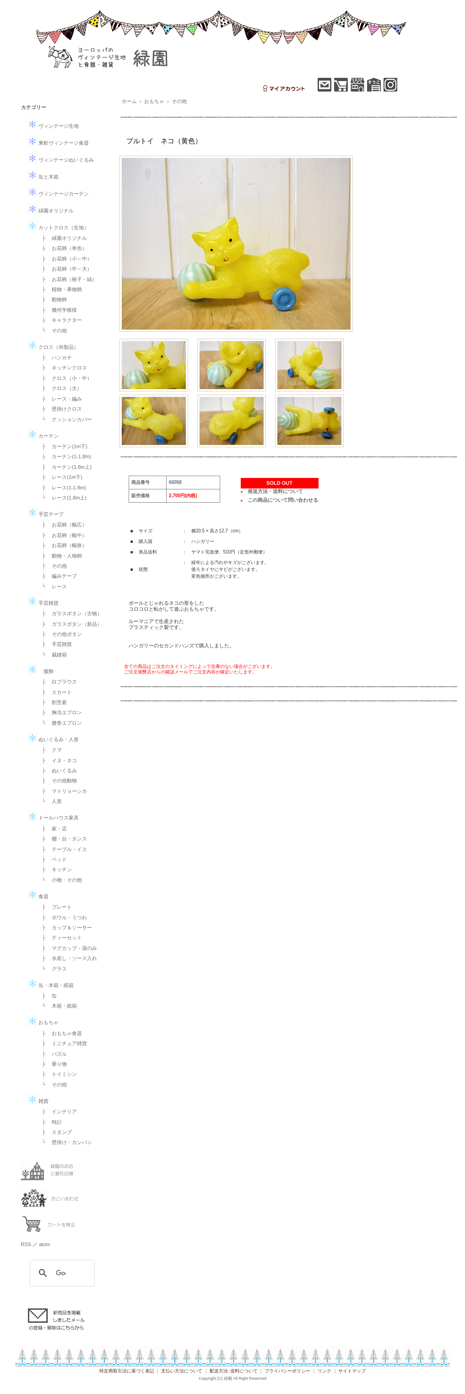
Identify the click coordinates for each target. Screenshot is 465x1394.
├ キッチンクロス (62, 367)
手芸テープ (46, 514)
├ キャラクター (59, 320)
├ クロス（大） (59, 388)
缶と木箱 (43, 176)
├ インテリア (57, 1111)
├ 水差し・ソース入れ (67, 958)
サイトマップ (352, 1370)
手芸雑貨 (43, 603)
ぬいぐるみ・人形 (53, 739)
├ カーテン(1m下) (62, 446)
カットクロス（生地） (58, 227)
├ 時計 (49, 1122)
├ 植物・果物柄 (59, 289)
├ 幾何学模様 (57, 310)
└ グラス (52, 968)
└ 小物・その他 (59, 880)
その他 (179, 101)
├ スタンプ (54, 1132)
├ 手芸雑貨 (54, 644)
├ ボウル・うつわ (62, 917)
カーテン (43, 436)
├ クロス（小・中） (64, 378)
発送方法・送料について (275, 491)
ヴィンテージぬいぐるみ (61, 160)
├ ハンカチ (54, 357)
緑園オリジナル (51, 210)
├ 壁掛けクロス (59, 409)
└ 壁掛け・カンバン (64, 1142)
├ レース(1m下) (59, 477)
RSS (26, 1244)
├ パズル (52, 1054)
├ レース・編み (59, 398)
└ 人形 (49, 801)
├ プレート (54, 907)
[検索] (61, 1273)
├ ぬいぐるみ (57, 770)
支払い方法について (181, 1370)
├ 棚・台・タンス (62, 838)
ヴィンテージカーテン (58, 193)
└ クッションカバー (64, 419)
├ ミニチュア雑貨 (62, 1043)
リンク (324, 1370)
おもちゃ (43, 1022)
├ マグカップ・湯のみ (67, 948)
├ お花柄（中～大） (64, 268)
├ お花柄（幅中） (62, 535)
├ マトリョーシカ (62, 791)
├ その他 (52, 566)
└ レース (52, 586)
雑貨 (38, 1101)
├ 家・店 (52, 828)
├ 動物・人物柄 (59, 556)
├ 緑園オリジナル (62, 238)
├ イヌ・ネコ (57, 760)
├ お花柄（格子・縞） (67, 279)
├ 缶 (47, 995)
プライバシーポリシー (287, 1370)
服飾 (41, 671)
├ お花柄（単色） (62, 248)
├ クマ (49, 750)
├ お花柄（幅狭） (62, 545)
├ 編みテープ (57, 576)
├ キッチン (54, 869)
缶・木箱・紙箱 (51, 985)
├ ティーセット (59, 937)
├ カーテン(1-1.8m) (64, 456)
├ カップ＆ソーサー (64, 927)
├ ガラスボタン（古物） (70, 613)
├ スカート (54, 692)
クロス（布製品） (53, 347)
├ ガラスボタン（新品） (70, 624)
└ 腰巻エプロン (59, 723)
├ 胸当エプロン (59, 712)
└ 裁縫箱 (52, 654)
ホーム (129, 101)
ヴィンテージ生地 (53, 126)
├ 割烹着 (52, 702)
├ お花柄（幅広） (62, 524)
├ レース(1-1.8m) (61, 487)
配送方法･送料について (234, 1370)
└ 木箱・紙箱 (57, 1006)
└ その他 (52, 330)
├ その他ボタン (59, 634)
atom (44, 1244)
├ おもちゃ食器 (59, 1033)
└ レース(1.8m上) (62, 497)
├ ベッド (52, 859)
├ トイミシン (57, 1074)
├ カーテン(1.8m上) (64, 467)
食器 (38, 896)
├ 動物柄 (52, 299)
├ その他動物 (57, 780)
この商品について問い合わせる (283, 500)
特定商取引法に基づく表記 (126, 1370)
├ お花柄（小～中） (64, 258)
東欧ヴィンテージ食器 (58, 143)
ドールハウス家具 (53, 817)
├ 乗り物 (52, 1064)
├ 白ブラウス (57, 681)
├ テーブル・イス (62, 849)
